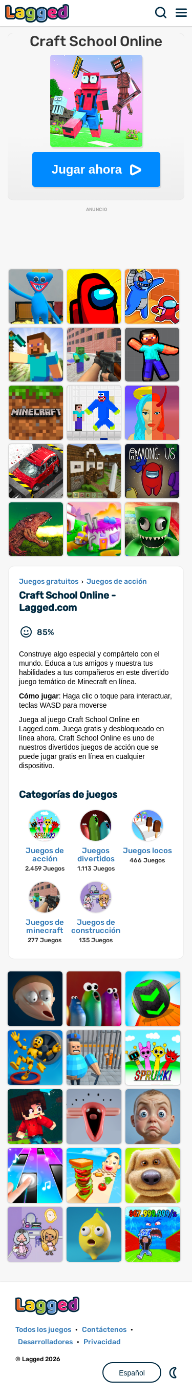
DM (174, 1372)
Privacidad (102, 1342)
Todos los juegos (43, 1329)
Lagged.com (48, 1306)
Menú (182, 13)
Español (132, 1373)
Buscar (161, 13)
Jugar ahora (87, 169)
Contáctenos (104, 1329)
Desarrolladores (45, 1342)
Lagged (38, 13)
